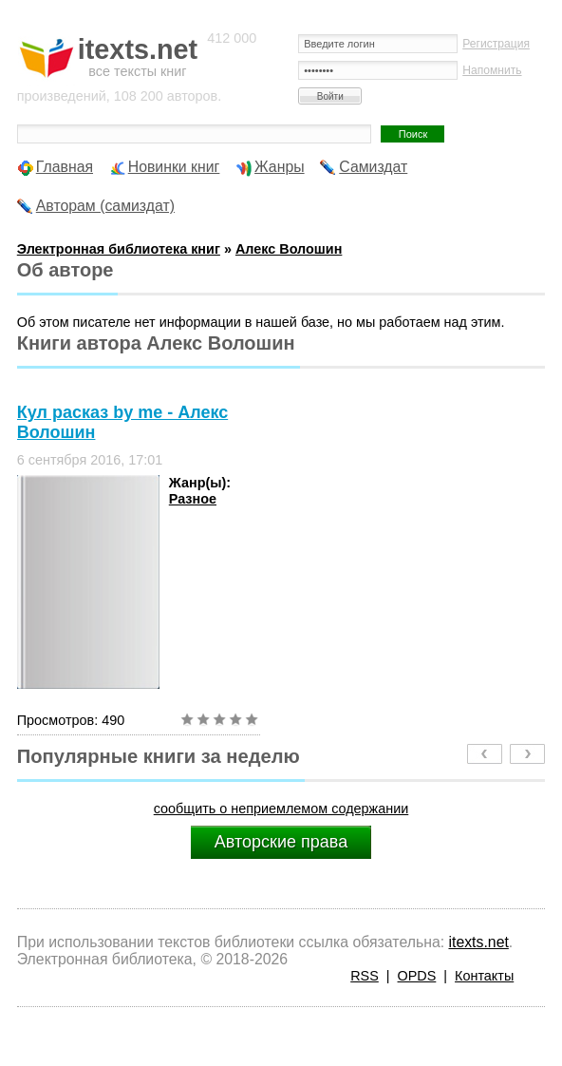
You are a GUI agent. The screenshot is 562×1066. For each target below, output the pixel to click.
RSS (364, 975)
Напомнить (491, 70)
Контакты (484, 975)
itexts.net (478, 942)
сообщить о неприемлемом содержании (281, 808)
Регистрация (496, 43)
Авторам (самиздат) (105, 206)
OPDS (417, 975)
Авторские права (281, 841)
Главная (64, 167)
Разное (192, 498)
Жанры (279, 167)
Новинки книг (174, 167)
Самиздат (373, 167)
